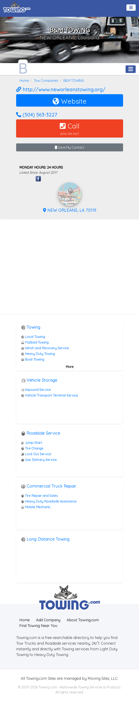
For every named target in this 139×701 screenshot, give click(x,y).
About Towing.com (83, 620)
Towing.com (36, 678)
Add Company (48, 620)
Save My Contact (69, 147)
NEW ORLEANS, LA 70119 (69, 210)
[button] (70, 190)
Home (24, 620)
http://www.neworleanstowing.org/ (60, 89)
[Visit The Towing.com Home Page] (16, 6)
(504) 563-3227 (36, 114)
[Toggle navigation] (131, 7)
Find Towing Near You (38, 625)
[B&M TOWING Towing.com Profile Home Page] (23, 67)
